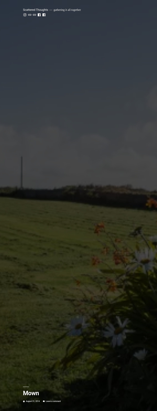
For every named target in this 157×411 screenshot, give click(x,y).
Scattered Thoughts (35, 10)
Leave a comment (53, 401)
